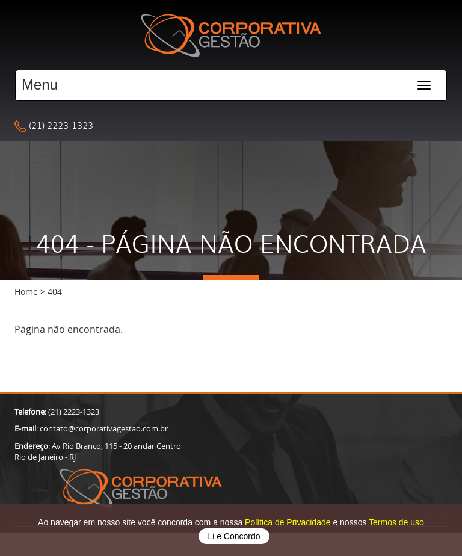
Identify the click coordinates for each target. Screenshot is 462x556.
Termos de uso (396, 522)
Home (26, 291)
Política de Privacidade (289, 522)
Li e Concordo (234, 536)
